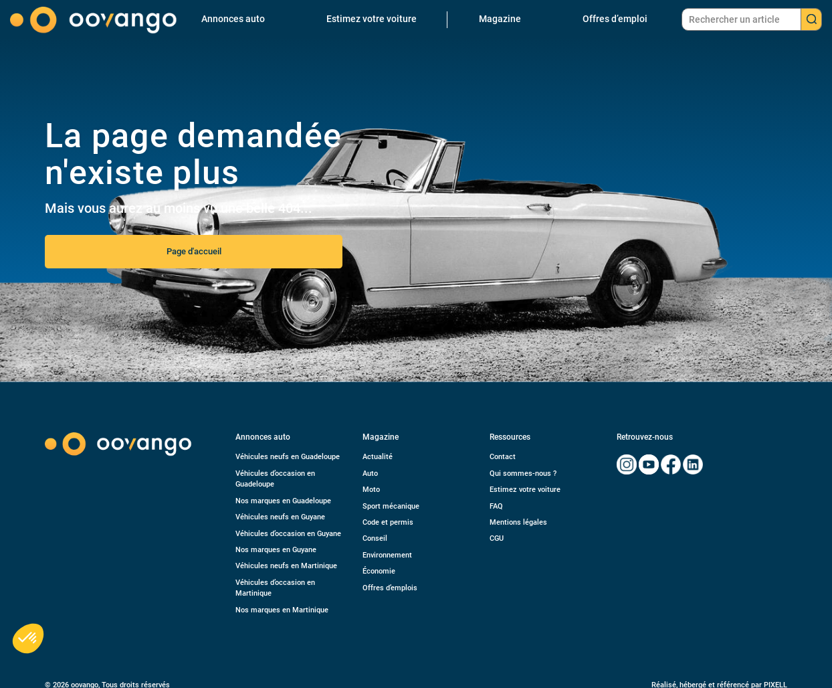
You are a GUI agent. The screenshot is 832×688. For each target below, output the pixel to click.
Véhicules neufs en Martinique (286, 566)
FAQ (496, 506)
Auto (370, 473)
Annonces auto (233, 18)
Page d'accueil (194, 251)
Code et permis (387, 522)
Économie (378, 571)
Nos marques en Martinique (281, 610)
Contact (503, 456)
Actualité (377, 456)
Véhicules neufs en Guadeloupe (287, 456)
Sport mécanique (390, 506)
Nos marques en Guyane (275, 549)
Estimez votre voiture (371, 18)
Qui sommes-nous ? (523, 473)
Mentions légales (518, 522)
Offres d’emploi (615, 18)
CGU (497, 538)
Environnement (387, 555)
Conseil (374, 538)
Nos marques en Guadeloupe (283, 501)
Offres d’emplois (389, 588)
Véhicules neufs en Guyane (280, 517)
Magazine (500, 18)
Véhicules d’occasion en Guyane (288, 533)
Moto (371, 489)
